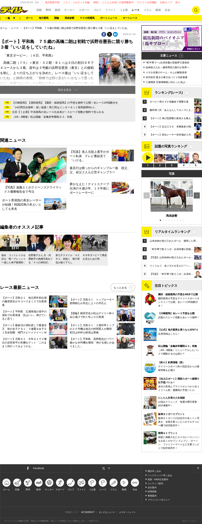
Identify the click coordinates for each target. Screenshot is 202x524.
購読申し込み (154, 471)
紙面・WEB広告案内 (158, 479)
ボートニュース (108, 18)
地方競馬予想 (52, 2)
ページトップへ (198, 468)
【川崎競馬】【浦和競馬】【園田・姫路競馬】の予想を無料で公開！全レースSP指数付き (65, 102)
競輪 (56, 18)
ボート (29, 18)
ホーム (3, 28)
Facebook (38, 468)
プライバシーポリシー (159, 500)
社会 (167, 10)
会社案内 (152, 487)
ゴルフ (97, 10)
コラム (148, 10)
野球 (48, 10)
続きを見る (64, 89)
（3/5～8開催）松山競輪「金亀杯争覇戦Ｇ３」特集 (42, 116)
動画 (158, 10)
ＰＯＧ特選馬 (87, 18)
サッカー (69, 10)
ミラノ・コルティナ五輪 (76, 2)
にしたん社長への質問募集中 (118, 2)
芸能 (39, 10)
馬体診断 (69, 18)
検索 (196, 10)
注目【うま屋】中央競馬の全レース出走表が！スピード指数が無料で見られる (58, 111)
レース (136, 10)
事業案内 (152, 496)
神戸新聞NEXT (88, 512)
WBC (96, 2)
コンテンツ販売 (155, 483)
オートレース (130, 18)
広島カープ (166, 2)
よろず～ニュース (127, 512)
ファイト (110, 10)
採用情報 (152, 491)
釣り (178, 2)
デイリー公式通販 (147, 2)
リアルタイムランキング (172, 231)
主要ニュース (168, 55)
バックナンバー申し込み (160, 475)
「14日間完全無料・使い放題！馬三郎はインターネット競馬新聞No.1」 (54, 107)
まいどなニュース (107, 512)
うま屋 (124, 10)
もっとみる (120, 287)
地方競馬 (43, 18)
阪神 (57, 10)
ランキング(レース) (169, 92)
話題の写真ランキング (171, 146)
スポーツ (84, 10)
